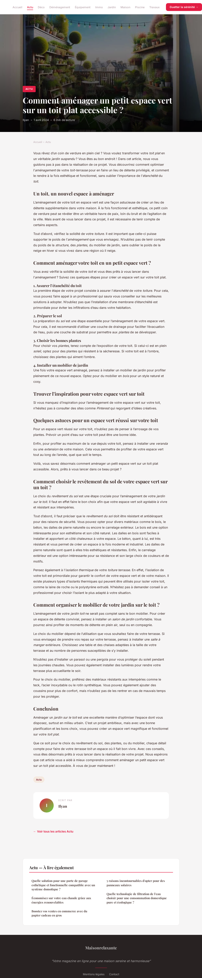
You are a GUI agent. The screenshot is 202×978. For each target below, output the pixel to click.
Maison (125, 7)
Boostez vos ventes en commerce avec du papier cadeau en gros (59, 913)
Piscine (140, 7)
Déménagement (59, 7)
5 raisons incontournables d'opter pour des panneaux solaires (136, 883)
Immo (99, 7)
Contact (114, 974)
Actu (30, 7)
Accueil (17, 7)
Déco (41, 7)
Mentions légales (93, 974)
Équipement (83, 7)
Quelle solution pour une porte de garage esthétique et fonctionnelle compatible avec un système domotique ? (63, 885)
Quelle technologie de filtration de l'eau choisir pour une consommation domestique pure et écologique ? (137, 898)
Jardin (112, 7)
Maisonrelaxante (101, 947)
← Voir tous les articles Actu (53, 831)
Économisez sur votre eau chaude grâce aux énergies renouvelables (61, 900)
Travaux (154, 7)
